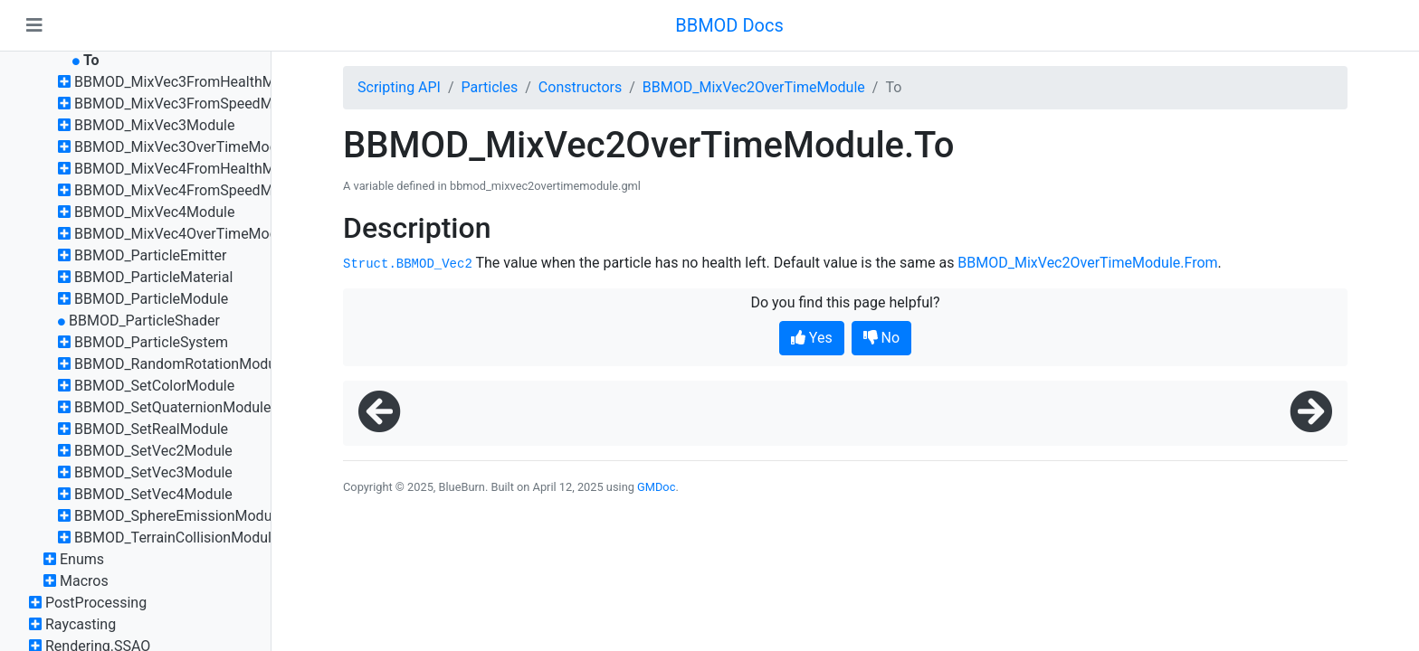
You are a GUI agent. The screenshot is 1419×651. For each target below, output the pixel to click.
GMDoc (656, 487)
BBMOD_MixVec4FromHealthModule (192, 168)
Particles (490, 87)
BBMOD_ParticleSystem (151, 342)
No (881, 337)
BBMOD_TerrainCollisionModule (176, 537)
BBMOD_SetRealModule (151, 429)
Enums (82, 559)
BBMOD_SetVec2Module (153, 450)
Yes (812, 337)
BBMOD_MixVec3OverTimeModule (185, 147)
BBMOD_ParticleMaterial (153, 277)
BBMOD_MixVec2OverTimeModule (754, 87)
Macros (84, 581)
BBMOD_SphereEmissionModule (178, 515)
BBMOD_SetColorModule (154, 385)
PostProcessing (96, 602)
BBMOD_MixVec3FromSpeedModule (191, 103)
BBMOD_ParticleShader (144, 320)
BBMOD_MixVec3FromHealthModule (192, 81)
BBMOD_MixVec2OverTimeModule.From (1087, 262)
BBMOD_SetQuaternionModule (172, 407)
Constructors (580, 87)
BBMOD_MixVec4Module (154, 212)
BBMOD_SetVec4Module (153, 494)
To (91, 60)
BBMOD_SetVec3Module (153, 472)
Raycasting (80, 624)
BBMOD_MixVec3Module (154, 125)
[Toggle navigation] (34, 25)
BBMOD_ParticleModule (151, 298)
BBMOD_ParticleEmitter (150, 255)
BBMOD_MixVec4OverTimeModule (185, 233)
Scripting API (399, 87)
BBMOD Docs (729, 25)
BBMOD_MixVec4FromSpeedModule (191, 190)
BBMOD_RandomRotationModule (181, 364)
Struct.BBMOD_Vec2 (407, 264)
